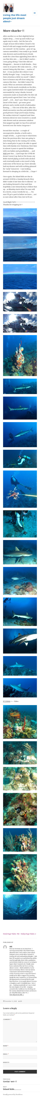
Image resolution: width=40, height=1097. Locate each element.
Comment (7, 1019)
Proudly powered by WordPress (13, 1094)
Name (5, 1046)
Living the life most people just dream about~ (14, 18)
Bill (21, 1001)
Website (6, 1062)
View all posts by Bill (15, 995)
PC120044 (6, 701)
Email (6, 1054)
